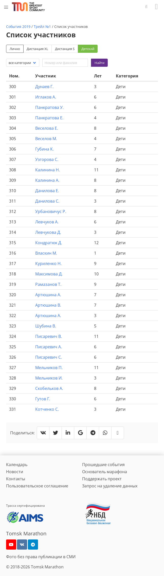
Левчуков (47, 222)
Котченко (47, 409)
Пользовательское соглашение (37, 486)
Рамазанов (48, 284)
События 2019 (18, 26)
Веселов (46, 138)
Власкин (46, 253)
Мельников (49, 367)
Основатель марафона (104, 471)
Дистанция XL (37, 48)
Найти (99, 62)
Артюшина (48, 295)
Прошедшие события (103, 464)
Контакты (15, 479)
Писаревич (48, 336)
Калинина (47, 170)
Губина (44, 149)
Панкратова (49, 107)
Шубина (45, 326)
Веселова (46, 128)
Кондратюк (48, 242)
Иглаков (45, 97)
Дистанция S (65, 48)
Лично (15, 48)
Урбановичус (50, 211)
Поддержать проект (102, 479)
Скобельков (49, 388)
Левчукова (48, 232)
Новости (14, 471)
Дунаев (44, 86)
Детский (87, 48)
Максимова (49, 274)
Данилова (47, 190)
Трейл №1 (42, 26)
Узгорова (46, 159)
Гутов (42, 399)
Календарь (16, 464)
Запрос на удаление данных (109, 486)
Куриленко (48, 263)
